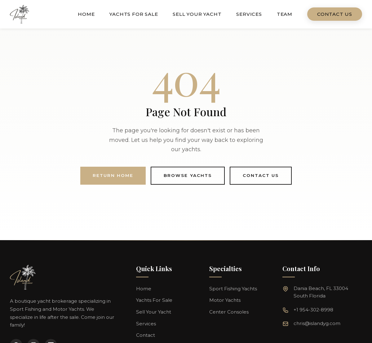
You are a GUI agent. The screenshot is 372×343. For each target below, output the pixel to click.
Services (249, 14)
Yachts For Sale (133, 14)
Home (86, 14)
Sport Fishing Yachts (233, 289)
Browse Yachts (188, 175)
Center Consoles (229, 312)
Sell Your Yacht (197, 14)
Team (284, 14)
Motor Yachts (225, 300)
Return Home (113, 175)
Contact (145, 335)
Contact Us (334, 14)
